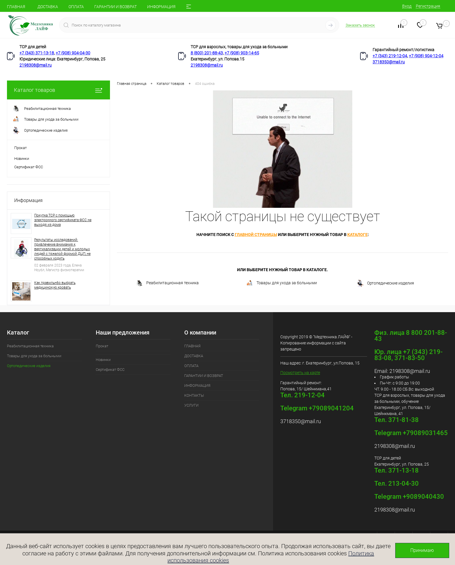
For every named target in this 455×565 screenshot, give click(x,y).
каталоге (357, 234)
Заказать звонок (360, 25)
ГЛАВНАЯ (16, 6)
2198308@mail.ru (35, 65)
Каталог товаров (58, 90)
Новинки (21, 158)
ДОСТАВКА (47, 6)
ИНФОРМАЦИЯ (161, 6)
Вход (406, 6)
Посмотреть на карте (300, 372)
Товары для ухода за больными (281, 283)
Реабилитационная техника (167, 283)
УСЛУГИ (191, 405)
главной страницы (256, 234)
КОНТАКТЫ (194, 395)
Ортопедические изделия (385, 283)
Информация (28, 200)
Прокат (20, 148)
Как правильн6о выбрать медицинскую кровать (54, 285)
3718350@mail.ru (389, 62)
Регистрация (428, 6)
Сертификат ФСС (28, 167)
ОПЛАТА (76, 6)
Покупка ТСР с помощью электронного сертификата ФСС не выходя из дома (62, 220)
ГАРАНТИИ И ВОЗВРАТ (115, 6)
